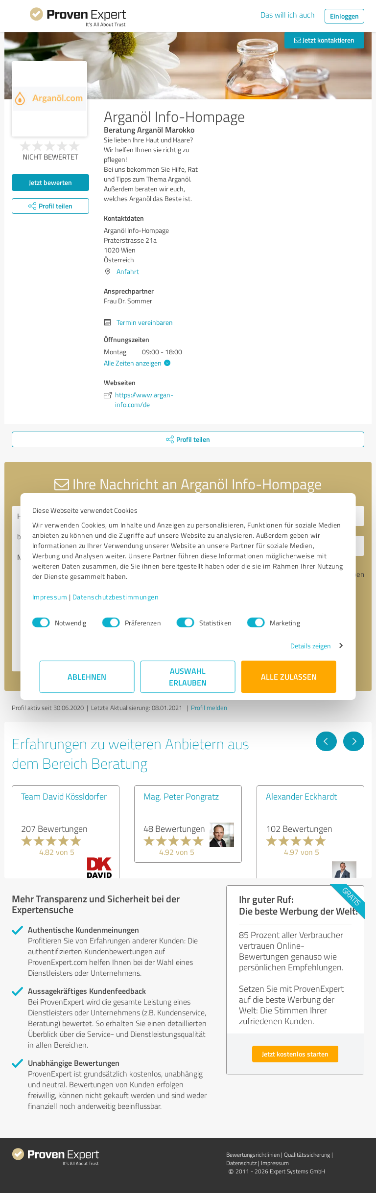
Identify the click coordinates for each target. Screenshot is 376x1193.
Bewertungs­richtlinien (253, 1154)
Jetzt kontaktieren (324, 40)
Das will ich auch (287, 14)
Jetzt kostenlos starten (295, 1053)
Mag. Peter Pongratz (181, 796)
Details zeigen (303, 645)
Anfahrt (128, 271)
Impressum (57, 596)
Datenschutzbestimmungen (123, 596)
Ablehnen (87, 676)
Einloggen (344, 16)
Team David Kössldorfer (64, 796)
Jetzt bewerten (50, 182)
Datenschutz (241, 1163)
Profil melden (209, 707)
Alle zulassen (289, 676)
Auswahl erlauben (188, 676)
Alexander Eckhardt (301, 796)
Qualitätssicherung (307, 1154)
